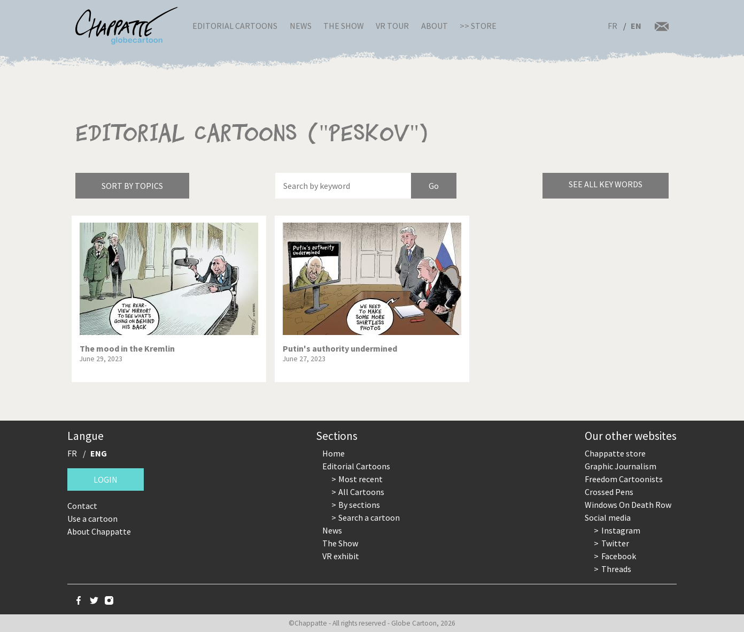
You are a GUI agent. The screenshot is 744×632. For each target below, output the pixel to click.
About (434, 25)
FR (612, 25)
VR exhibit (340, 556)
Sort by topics (132, 185)
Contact (82, 505)
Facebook (618, 556)
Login (106, 479)
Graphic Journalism (620, 466)
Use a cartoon (92, 518)
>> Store (478, 25)
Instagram (620, 530)
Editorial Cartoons (234, 25)
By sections (359, 504)
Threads (616, 569)
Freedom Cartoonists (624, 479)
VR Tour (392, 25)
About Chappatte (99, 531)
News (301, 25)
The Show (343, 25)
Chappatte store (615, 453)
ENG (98, 453)
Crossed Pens (609, 491)
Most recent (360, 479)
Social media (608, 517)
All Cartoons (361, 491)
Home (333, 453)
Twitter (615, 543)
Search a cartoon (369, 517)
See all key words (605, 184)
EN (636, 25)
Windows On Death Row (628, 504)
